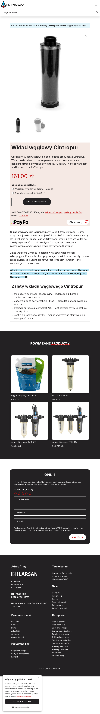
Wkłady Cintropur (49, 26)
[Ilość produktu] (15, 202)
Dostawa (56, 593)
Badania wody (58, 655)
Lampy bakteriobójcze (61, 631)
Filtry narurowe (58, 625)
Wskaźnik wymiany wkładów (34, 189)
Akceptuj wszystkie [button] (22, 701)
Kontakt (14, 657)
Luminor (14, 628)
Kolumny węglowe (60, 646)
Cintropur (23, 215)
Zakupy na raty (58, 605)
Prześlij (77, 537)
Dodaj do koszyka (37, 202)
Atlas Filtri (15, 631)
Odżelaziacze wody (60, 637)
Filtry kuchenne (58, 622)
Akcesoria (56, 652)
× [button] (39, 678)
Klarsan (14, 625)
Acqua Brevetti (17, 637)
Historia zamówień (60, 579)
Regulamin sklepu (19, 650)
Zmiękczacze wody (60, 634)
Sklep (14, 26)
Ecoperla (15, 622)
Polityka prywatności (20, 654)
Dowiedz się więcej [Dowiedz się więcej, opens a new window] (23, 696)
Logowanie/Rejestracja (62, 573)
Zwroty (55, 599)
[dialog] (22, 693)
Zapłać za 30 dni (59, 608)
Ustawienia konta (59, 576)
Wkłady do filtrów (28, 26)
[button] (85, 36)
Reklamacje (57, 596)
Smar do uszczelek (30, 193)
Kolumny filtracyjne (60, 649)
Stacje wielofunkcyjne (61, 640)
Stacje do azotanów (60, 643)
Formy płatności (59, 602)
